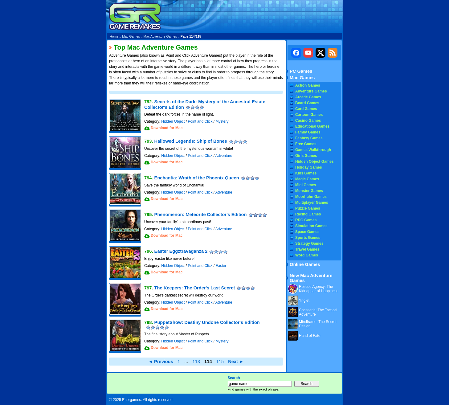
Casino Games (308, 120)
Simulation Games (311, 226)
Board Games (307, 103)
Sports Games (307, 237)
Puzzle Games (307, 208)
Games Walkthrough (313, 150)
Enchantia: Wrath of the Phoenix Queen (196, 177)
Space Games (307, 232)
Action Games (307, 85)
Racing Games (308, 214)
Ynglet (304, 300)
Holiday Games (308, 167)
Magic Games (307, 179)
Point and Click (200, 121)
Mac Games (131, 36)
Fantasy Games (309, 138)
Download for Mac (166, 128)
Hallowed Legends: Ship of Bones (190, 141)
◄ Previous (160, 361)
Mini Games (305, 185)
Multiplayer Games (311, 202)
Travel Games (307, 249)
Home (114, 36)
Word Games (306, 255)
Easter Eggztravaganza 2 (181, 251)
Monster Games (309, 191)
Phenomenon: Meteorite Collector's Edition (200, 214)
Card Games (306, 109)
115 (220, 361)
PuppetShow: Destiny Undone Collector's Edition (207, 322)
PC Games (301, 71)
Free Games (305, 144)
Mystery (221, 121)
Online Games (305, 264)
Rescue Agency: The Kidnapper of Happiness (318, 288)
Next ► (235, 361)
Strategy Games (309, 243)
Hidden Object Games (314, 161)
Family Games (307, 132)
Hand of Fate (309, 335)
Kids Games (305, 173)
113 (196, 361)
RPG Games (305, 220)
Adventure (223, 155)
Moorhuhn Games (311, 196)
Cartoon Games (309, 114)
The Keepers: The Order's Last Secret (194, 287)
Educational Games (312, 126)
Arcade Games (308, 97)
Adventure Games (311, 91)
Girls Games (306, 155)
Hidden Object (173, 121)
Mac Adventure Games (160, 36)
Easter (220, 266)
